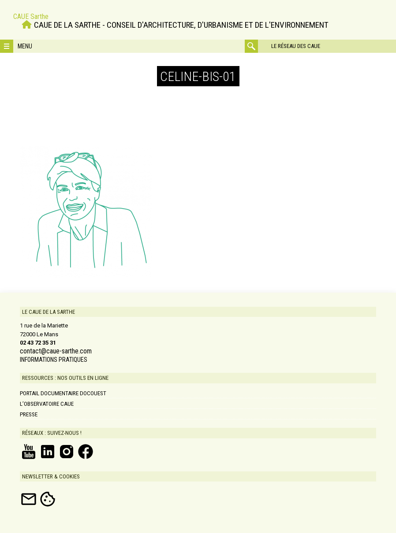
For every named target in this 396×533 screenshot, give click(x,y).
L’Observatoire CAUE (47, 404)
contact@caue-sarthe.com (56, 351)
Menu (25, 46)
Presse (28, 414)
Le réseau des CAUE (295, 46)
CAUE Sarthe (31, 16)
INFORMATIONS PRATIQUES (53, 359)
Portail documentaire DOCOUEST (63, 393)
